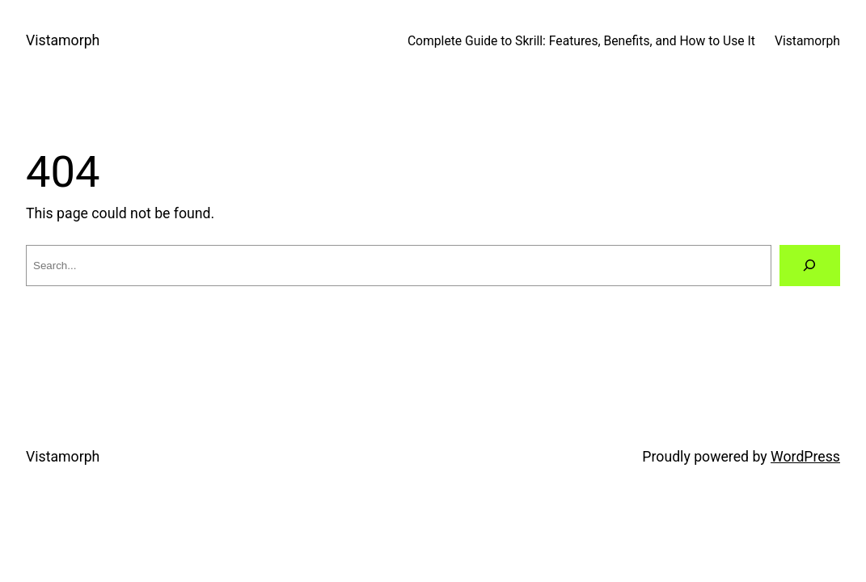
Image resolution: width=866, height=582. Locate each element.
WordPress (805, 457)
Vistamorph (62, 40)
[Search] (809, 266)
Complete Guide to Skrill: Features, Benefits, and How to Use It (581, 40)
